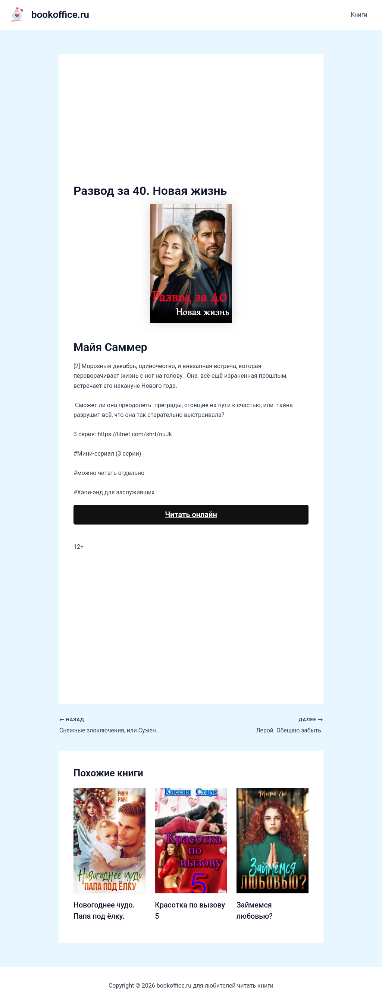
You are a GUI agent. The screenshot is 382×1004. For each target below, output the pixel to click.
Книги (360, 14)
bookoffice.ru (60, 14)
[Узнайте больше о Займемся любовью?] (273, 840)
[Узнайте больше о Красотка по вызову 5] (191, 840)
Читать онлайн (191, 514)
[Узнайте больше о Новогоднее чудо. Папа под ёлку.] (109, 840)
